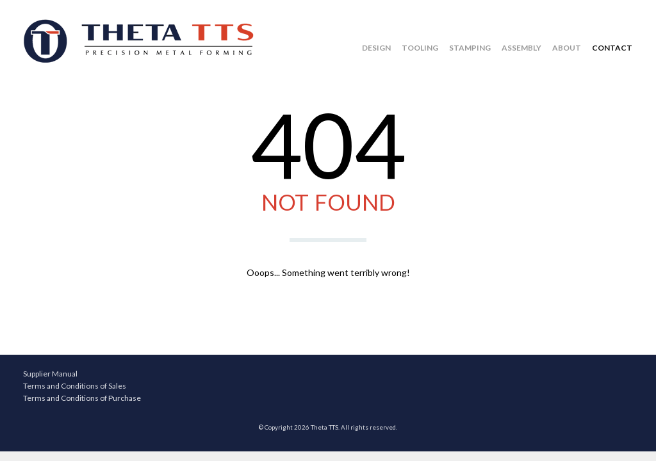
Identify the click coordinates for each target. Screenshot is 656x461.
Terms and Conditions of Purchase (82, 398)
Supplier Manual (50, 373)
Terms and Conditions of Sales (74, 386)
